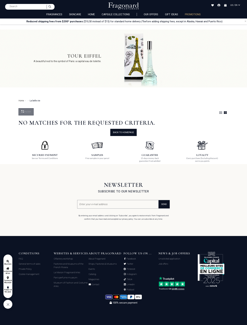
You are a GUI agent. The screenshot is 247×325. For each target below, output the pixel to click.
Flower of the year (7, 291)
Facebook (131, 259)
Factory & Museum (8, 281)
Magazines (94, 279)
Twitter (129, 264)
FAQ (21, 258)
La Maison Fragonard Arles (67, 272)
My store (7, 264)
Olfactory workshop (63, 258)
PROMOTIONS (193, 14)
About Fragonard (97, 258)
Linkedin (130, 284)
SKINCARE (75, 14)
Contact (95, 284)
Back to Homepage (123, 132)
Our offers (151, 14)
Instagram (131, 274)
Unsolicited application (169, 258)
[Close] (245, 21)
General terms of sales (29, 264)
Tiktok (129, 279)
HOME (91, 14)
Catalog (92, 274)
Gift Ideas (171, 14)
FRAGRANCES (54, 14)
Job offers (163, 264)
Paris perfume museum (65, 277)
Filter (26, 111)
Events (92, 269)
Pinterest (130, 269)
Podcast (130, 290)
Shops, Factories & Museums (103, 264)
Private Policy (25, 269)
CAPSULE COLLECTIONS (116, 14)
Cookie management (29, 274)
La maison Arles (8, 272)
